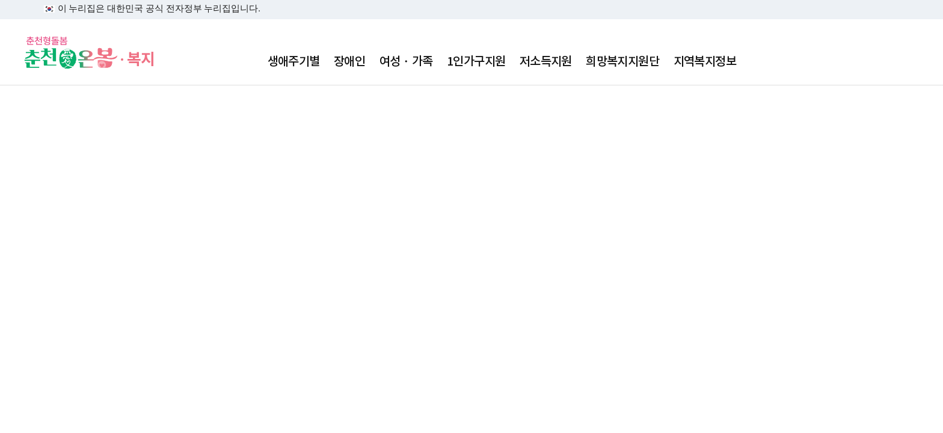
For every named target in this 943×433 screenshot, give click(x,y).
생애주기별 (294, 61)
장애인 (349, 61)
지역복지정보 (705, 61)
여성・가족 (406, 61)
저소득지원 (546, 61)
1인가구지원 (476, 61)
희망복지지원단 (622, 61)
